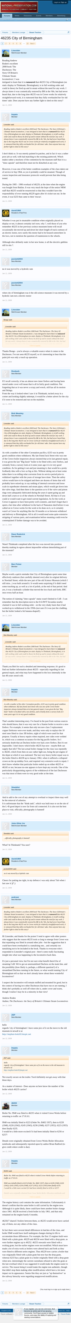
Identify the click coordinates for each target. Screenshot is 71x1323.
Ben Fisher (16, 564)
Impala (14, 114)
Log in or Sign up (60, 2)
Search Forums (8, 19)
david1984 (16, 210)
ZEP (13, 1015)
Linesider (15, 50)
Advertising (61, 16)
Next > (32, 43)
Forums (7, 16)
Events (38, 16)
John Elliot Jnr (18, 823)
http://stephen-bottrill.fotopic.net (16, 1034)
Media (17, 16)
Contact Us (60, 1310)
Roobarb (15, 371)
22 (27, 43)
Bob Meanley (17, 413)
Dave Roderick (18, 534)
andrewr (15, 897)
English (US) (6, 1310)
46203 (14, 1103)
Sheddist (15, 787)
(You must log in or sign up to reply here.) (55, 1289)
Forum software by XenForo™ (12, 1314)
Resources (28, 16)
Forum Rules (65, 1314)
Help (67, 1310)
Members (49, 16)
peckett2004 (17, 259)
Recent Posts (22, 19)
